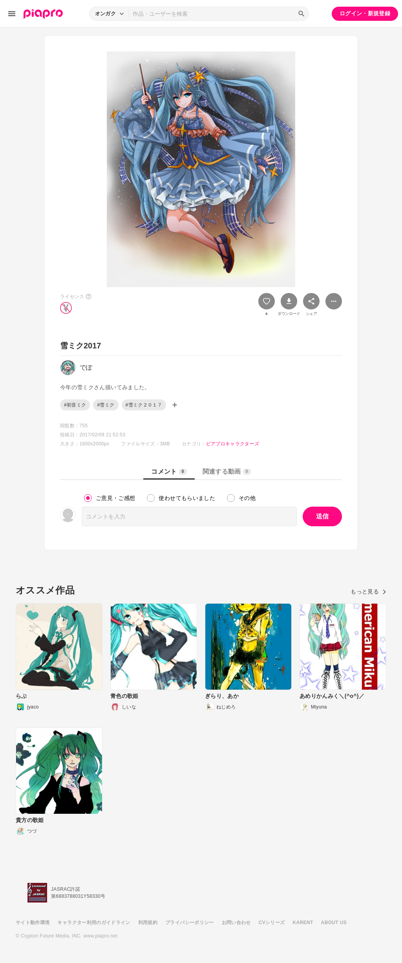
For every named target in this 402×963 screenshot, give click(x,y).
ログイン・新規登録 (365, 13)
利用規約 (147, 922)
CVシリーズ (272, 922)
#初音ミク (75, 405)
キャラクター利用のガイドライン (93, 922)
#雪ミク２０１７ (144, 405)
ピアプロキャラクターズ (232, 444)
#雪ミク (105, 405)
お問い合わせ (236, 922)
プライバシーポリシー (189, 922)
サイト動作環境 (32, 922)
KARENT (303, 922)
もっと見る (368, 591)
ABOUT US (334, 922)
